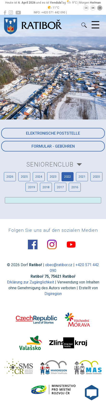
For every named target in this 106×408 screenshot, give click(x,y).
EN (93, 8)
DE (100, 8)
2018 (46, 187)
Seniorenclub (50, 164)
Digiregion (53, 293)
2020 (96, 176)
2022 (67, 176)
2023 (53, 176)
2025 (24, 176)
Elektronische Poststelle (53, 133)
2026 (9, 176)
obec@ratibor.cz (58, 265)
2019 (31, 187)
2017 (60, 187)
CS (86, 8)
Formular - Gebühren (53, 146)
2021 (82, 176)
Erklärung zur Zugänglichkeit (30, 282)
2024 (38, 176)
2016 (74, 187)
